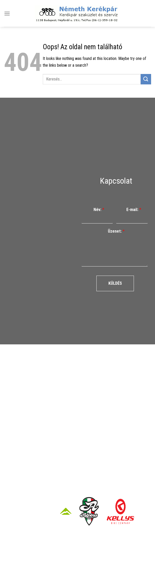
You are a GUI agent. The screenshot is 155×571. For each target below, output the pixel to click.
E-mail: (133, 209)
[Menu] (7, 13)
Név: (99, 209)
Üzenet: (116, 231)
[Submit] (146, 79)
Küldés (115, 283)
